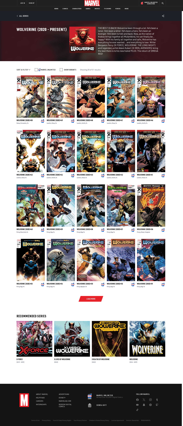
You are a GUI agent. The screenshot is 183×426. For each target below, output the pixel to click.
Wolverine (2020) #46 (145, 133)
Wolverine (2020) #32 (115, 297)
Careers (39, 401)
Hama (18, 136)
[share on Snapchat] (144, 405)
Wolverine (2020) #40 (25, 242)
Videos (117, 9)
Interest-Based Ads (132, 420)
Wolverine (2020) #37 (115, 242)
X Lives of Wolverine (62, 372)
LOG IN (22, 3)
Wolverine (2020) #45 (25, 188)
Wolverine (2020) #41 (145, 188)
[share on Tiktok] (137, 410)
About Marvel (42, 394)
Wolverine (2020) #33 (85, 297)
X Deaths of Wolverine (100, 372)
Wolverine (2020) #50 (25, 133)
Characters (76, 9)
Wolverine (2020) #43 (85, 188)
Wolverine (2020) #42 (115, 188)
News (56, 9)
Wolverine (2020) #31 (145, 297)
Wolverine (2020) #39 (55, 242)
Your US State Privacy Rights (62, 420)
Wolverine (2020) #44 (55, 188)
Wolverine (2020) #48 (85, 133)
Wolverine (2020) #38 (85, 242)
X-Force (20, 372)
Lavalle (49, 136)
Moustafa (23, 245)
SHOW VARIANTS (70, 83)
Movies (97, 9)
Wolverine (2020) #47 (115, 133)
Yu (27, 136)
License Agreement (117, 420)
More (127, 9)
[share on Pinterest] (150, 405)
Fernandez (23, 136)
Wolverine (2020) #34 (55, 297)
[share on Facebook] (137, 400)
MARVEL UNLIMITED (48, 83)
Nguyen (83, 299)
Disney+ (62, 398)
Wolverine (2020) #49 (55, 133)
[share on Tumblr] (157, 400)
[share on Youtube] (137, 405)
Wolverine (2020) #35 (25, 297)
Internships (41, 404)
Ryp (52, 245)
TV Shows (107, 9)
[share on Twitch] (157, 405)
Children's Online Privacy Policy (99, 420)
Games (88, 9)
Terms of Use (35, 420)
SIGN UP (31, 3)
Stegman (147, 245)
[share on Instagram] (150, 400)
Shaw (53, 136)
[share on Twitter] (144, 400)
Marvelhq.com (65, 401)
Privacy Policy (46, 420)
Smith (83, 136)
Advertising (64, 394)
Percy (18, 245)
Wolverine (134, 372)
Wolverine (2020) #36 (145, 242)
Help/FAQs (40, 398)
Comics (65, 9)
